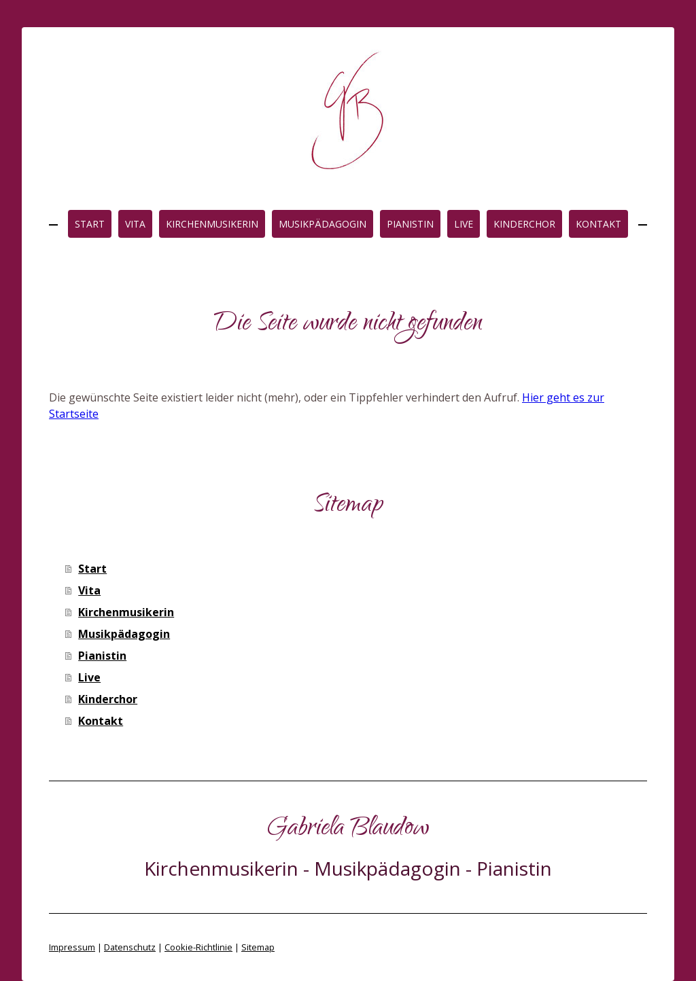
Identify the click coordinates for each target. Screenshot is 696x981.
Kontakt (598, 223)
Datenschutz (130, 947)
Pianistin (410, 223)
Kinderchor (524, 223)
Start (90, 223)
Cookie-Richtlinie (198, 947)
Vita (135, 223)
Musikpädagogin (322, 223)
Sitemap (258, 947)
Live (463, 223)
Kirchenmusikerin (212, 223)
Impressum (72, 947)
